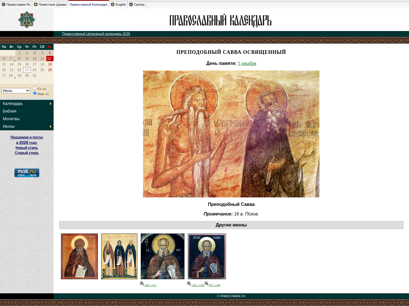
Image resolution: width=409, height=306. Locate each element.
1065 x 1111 (148, 285)
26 (50, 70)
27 (4, 76)
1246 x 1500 (195, 285)
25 (42, 70)
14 (12, 64)
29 (19, 76)
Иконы (9, 126)
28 (11, 76)
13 (4, 64)
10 (34, 59)
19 (50, 64)
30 (27, 76)
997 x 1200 (212, 285)
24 (34, 70)
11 (42, 59)
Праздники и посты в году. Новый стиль (26, 142)
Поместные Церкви (50, 4)
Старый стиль (27, 153)
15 (19, 64)
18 (42, 64)
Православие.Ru (15, 4)
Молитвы (11, 118)
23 (26, 70)
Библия (9, 111)
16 (27, 64)
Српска (136, 4)
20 (4, 70)
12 (49, 59)
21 (12, 70)
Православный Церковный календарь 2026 (96, 34)
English (118, 4)
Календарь (13, 103)
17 (34, 64)
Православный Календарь (89, 4)
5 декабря (247, 63)
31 (34, 76)
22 (19, 70)
